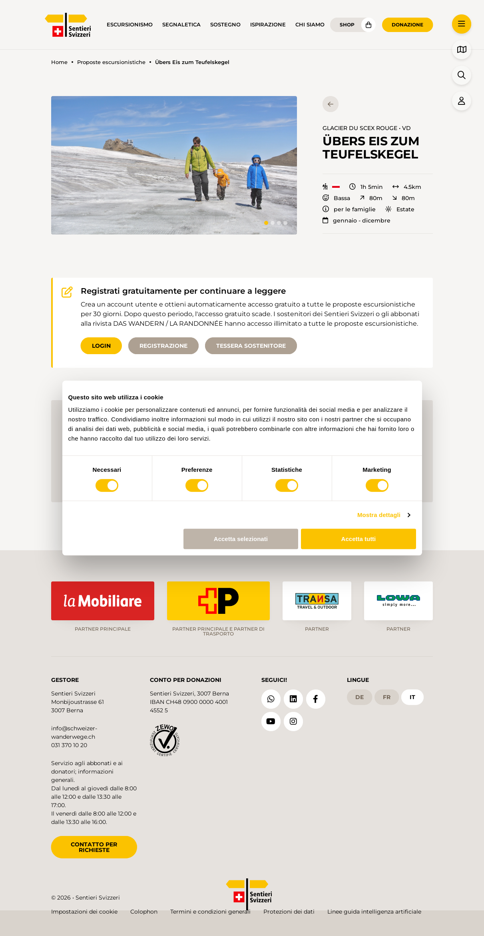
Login (101, 345)
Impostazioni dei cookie (84, 911)
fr (386, 697)
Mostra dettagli (378, 514)
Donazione (407, 25)
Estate (399, 209)
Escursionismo (130, 25)
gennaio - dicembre (356, 220)
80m (371, 198)
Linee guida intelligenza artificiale (374, 911)
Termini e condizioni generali (210, 911)
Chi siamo (310, 25)
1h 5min (366, 187)
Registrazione (163, 345)
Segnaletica (181, 25)
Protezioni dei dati (289, 911)
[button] (174, 165)
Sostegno (225, 25)
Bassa (336, 198)
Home (59, 62)
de (359, 697)
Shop (347, 25)
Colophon (143, 911)
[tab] (266, 223)
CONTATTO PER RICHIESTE (94, 847)
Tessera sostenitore (251, 345)
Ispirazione (268, 25)
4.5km (406, 187)
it (412, 697)
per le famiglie (349, 209)
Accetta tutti (358, 538)
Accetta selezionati (241, 538)
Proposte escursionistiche (111, 62)
